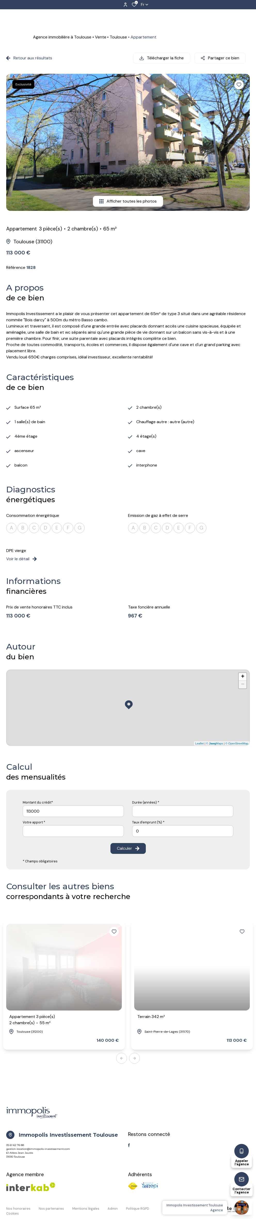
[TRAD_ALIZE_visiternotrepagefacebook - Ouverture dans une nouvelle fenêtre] (129, 1145)
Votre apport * (34, 822)
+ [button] (242, 677)
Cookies (12, 1213)
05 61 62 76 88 (15, 1145)
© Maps (214, 743)
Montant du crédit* (38, 802)
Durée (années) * (145, 802)
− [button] (242, 684)
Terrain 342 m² (151, 1016)
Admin (113, 1208)
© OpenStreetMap (236, 743)
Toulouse (118, 37)
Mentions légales (85, 1208)
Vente (100, 37)
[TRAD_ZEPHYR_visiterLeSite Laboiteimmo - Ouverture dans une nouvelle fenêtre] (225, 1209)
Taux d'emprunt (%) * (148, 822)
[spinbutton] (182, 831)
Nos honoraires (18, 1208)
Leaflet (199, 743)
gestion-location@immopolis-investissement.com (38, 1149)
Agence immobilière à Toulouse (62, 37)
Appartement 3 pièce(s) (32, 1020)
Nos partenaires (51, 1208)
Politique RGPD (137, 1208)
